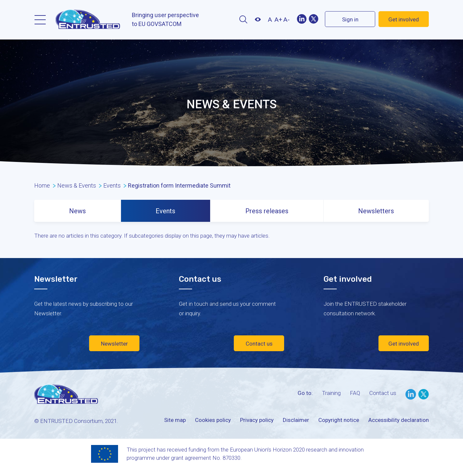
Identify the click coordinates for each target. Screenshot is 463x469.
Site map (175, 420)
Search (243, 19)
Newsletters (376, 211)
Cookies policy (213, 420)
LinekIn (301, 19)
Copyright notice (338, 420)
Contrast (258, 19)
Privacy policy (257, 420)
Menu (40, 20)
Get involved (403, 19)
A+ (278, 19)
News (77, 211)
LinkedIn (410, 394)
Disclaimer (296, 420)
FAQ (355, 393)
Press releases (266, 211)
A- (286, 19)
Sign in (350, 19)
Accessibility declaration (398, 420)
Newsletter (114, 343)
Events (165, 211)
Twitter (313, 19)
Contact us (259, 343)
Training (331, 393)
